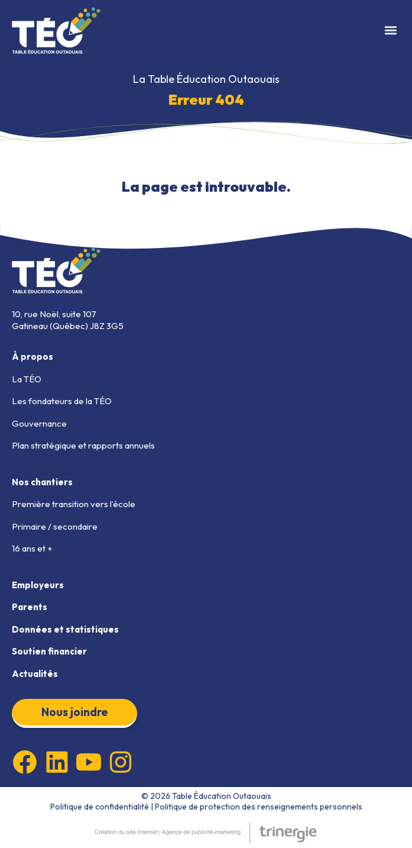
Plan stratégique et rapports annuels (83, 445)
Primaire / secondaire (55, 526)
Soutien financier (49, 651)
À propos (32, 356)
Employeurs (38, 585)
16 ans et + (32, 548)
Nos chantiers (42, 482)
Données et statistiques (65, 629)
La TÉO (26, 379)
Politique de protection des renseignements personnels (258, 806)
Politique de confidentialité (99, 806)
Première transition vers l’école (73, 504)
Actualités (35, 673)
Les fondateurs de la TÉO (62, 401)
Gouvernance (39, 423)
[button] (390, 30)
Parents (29, 606)
